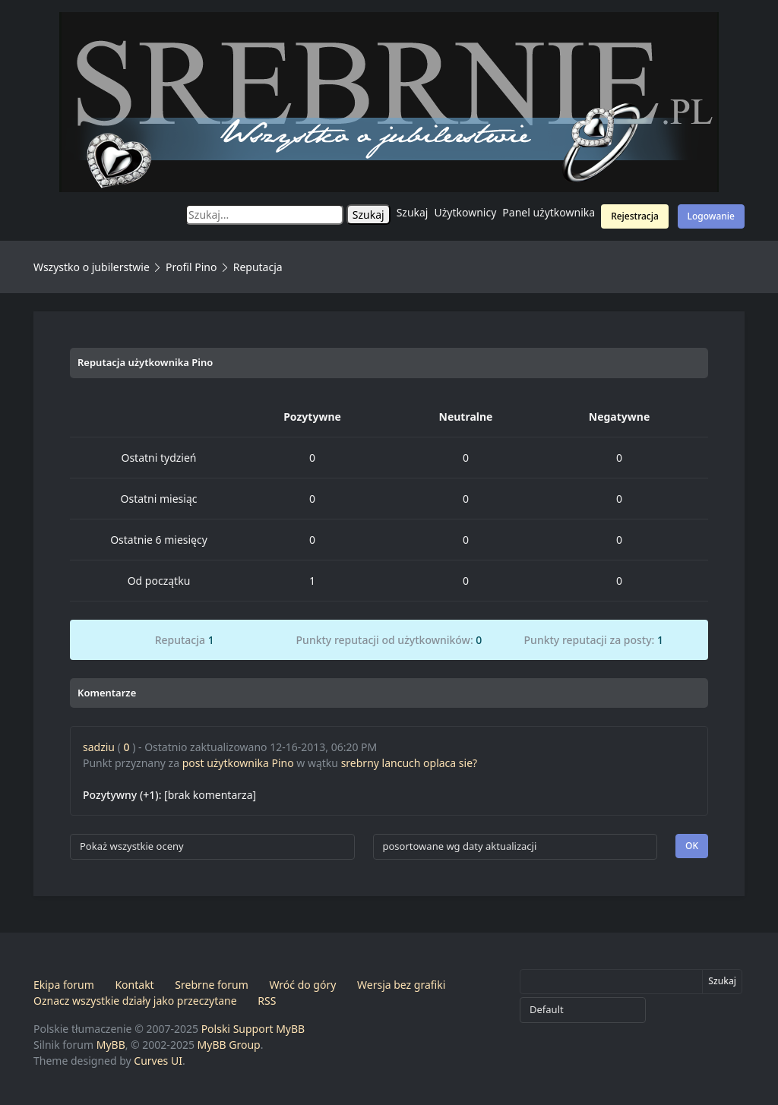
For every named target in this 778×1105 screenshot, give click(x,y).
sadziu (99, 747)
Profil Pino (191, 267)
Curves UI (158, 1060)
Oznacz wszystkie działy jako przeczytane (135, 1000)
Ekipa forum (63, 984)
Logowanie (711, 216)
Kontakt (134, 984)
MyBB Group (229, 1044)
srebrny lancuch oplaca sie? (409, 763)
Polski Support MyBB (253, 1028)
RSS (267, 1000)
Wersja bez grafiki (401, 984)
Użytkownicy (466, 212)
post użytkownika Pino (238, 763)
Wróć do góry (302, 984)
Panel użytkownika (548, 212)
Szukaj (413, 212)
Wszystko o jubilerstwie (91, 267)
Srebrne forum (211, 984)
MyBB (110, 1044)
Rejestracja (635, 216)
